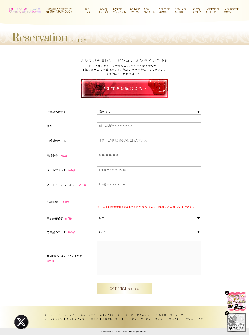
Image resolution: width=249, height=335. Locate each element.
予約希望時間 (55, 218)
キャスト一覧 (125, 315)
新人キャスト (145, 315)
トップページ (52, 315)
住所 (49, 126)
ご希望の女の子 (56, 112)
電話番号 (52, 155)
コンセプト (70, 315)
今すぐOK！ (107, 315)
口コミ (95, 319)
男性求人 (146, 319)
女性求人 (132, 319)
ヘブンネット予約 (193, 319)
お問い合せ (173, 319)
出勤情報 (161, 315)
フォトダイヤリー (77, 319)
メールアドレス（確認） (62, 184)
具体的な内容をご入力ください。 (67, 258)
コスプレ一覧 (110, 319)
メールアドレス (56, 170)
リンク (159, 319)
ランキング (176, 315)
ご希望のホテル (56, 140)
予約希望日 (54, 202)
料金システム (88, 315)
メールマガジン (54, 319)
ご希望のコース (56, 232)
